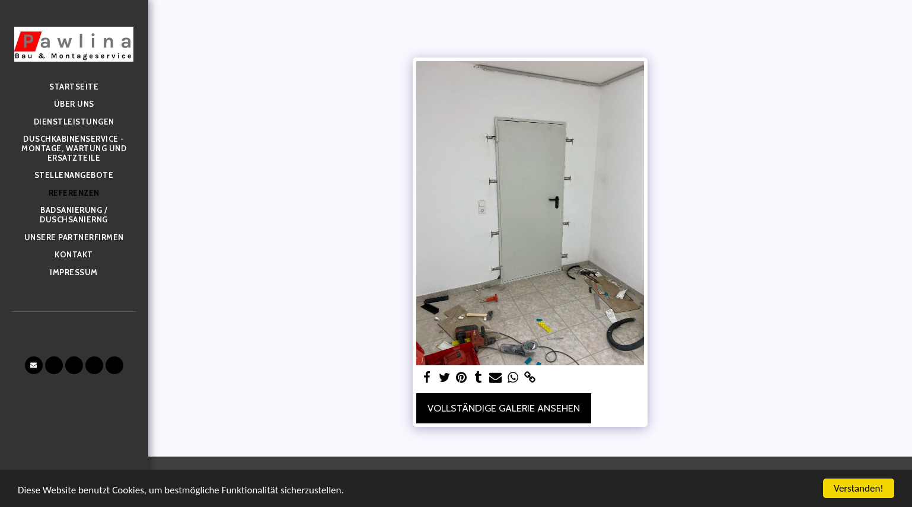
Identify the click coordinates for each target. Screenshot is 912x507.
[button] (34, 365)
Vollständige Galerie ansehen (504, 408)
